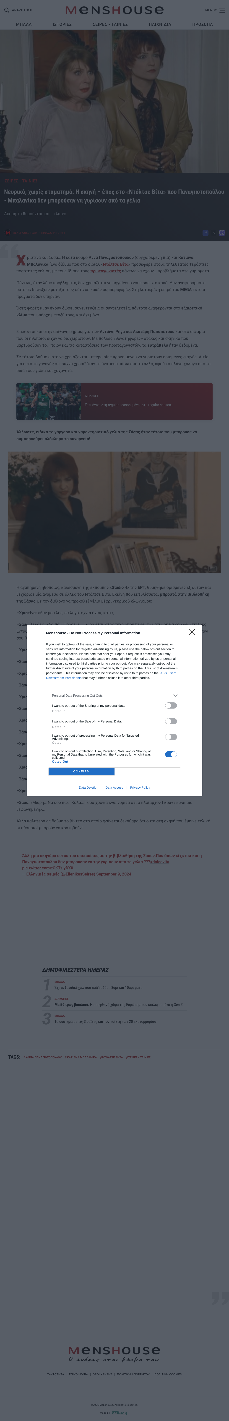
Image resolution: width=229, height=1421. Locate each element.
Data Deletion (88, 787)
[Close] (193, 633)
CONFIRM (81, 771)
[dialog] (114, 710)
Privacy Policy (140, 787)
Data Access (114, 787)
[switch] (171, 705)
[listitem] (114, 695)
